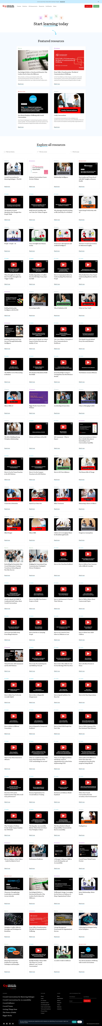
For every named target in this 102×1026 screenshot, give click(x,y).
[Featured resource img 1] (33, 60)
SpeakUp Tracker (45, 1002)
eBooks (58, 1000)
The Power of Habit (9, 1012)
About (54, 6)
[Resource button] (7, 186)
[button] (19, 6)
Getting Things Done (10, 1009)
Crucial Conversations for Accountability (17, 1000)
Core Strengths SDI (45, 1004)
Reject (79, 1022)
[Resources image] (13, 169)
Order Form (88, 6)
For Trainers (43, 1000)
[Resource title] (13, 178)
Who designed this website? (93, 1023)
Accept (74, 1022)
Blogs (58, 996)
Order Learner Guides (45, 1006)
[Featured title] (33, 73)
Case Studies (60, 998)
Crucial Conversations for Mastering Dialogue (18, 997)
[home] (8, 6)
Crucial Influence (9, 1003)
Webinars (59, 1006)
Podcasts (59, 1002)
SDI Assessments (33, 6)
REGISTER (62, 1)
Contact (96, 6)
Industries (59, 1009)
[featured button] (21, 84)
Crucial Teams (8, 1006)
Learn (42, 998)
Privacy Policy (44, 1011)
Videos (58, 1004)
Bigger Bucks (7, 1015)
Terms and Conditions (46, 1009)
